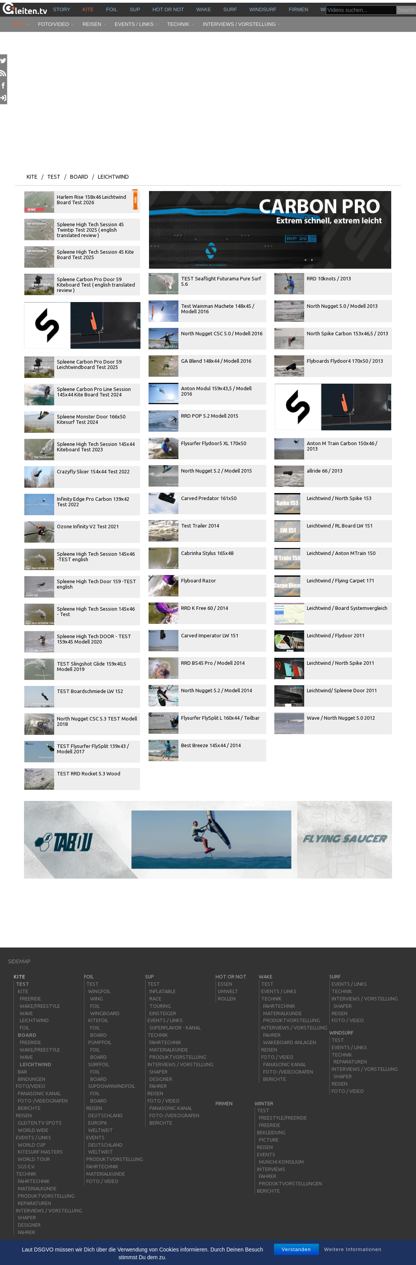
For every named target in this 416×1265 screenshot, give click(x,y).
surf (230, 9)
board (79, 177)
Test (18, 24)
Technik (178, 24)
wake (203, 9)
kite (88, 9)
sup (135, 9)
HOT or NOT (168, 9)
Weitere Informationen (353, 1249)
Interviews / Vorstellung (239, 24)
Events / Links (134, 24)
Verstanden (296, 1249)
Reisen (91, 24)
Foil (111, 9)
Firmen (298, 9)
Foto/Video (53, 24)
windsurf (262, 9)
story (61, 9)
